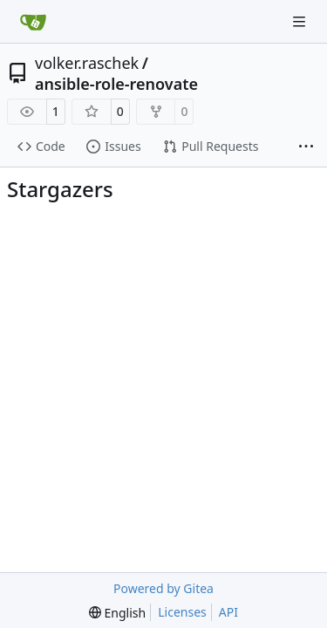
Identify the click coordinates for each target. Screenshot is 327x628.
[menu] (117, 612)
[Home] (33, 22)
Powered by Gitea (163, 588)
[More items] (306, 147)
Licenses (182, 612)
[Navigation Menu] (300, 21)
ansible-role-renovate (116, 83)
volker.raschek (87, 63)
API (228, 612)
